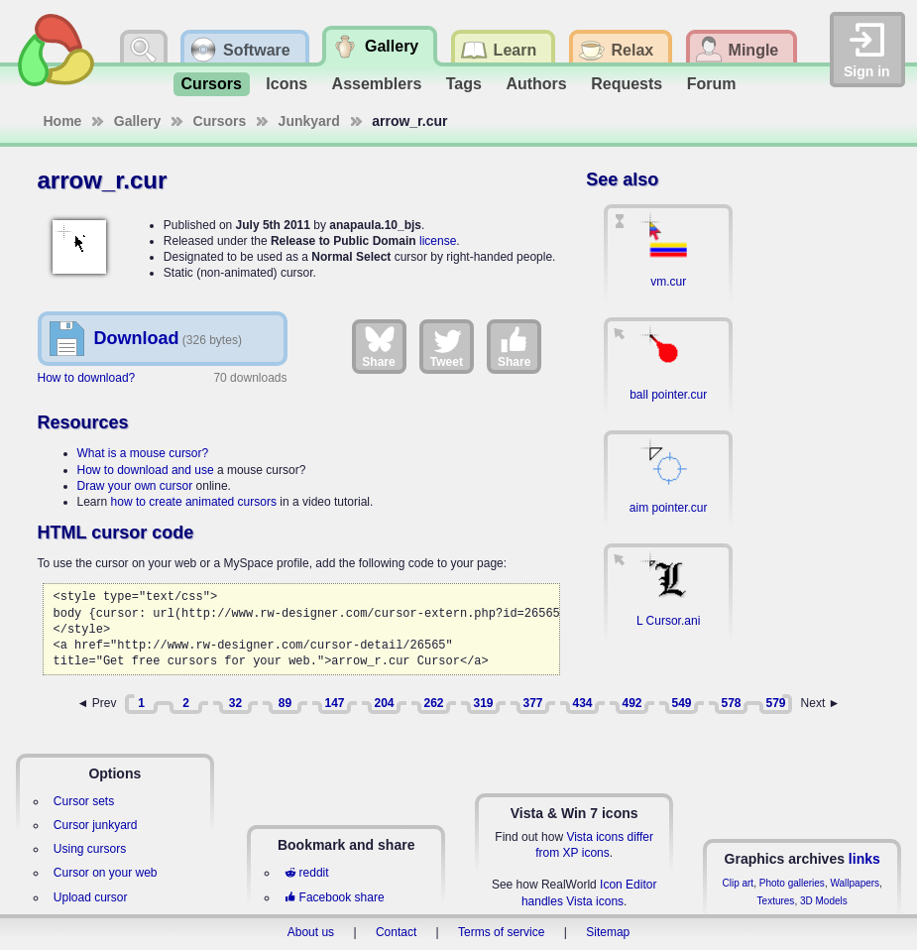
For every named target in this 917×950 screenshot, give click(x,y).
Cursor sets (84, 801)
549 (681, 703)
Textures (776, 900)
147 (334, 703)
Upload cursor (91, 897)
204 (384, 703)
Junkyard (309, 121)
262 (433, 703)
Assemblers (377, 83)
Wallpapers (854, 883)
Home (63, 121)
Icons (286, 83)
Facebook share (334, 897)
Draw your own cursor (135, 486)
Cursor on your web (106, 873)
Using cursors (90, 849)
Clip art (737, 883)
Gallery (137, 121)
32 (235, 703)
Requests (626, 83)
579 (775, 703)
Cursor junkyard (96, 825)
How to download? (87, 378)
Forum (712, 83)
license (437, 241)
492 (631, 703)
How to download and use (145, 470)
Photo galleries (792, 883)
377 (532, 703)
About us (310, 932)
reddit (306, 873)
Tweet (446, 346)
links (864, 859)
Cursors (211, 83)
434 (582, 703)
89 (285, 703)
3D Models (824, 900)
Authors (536, 83)
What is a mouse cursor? (143, 453)
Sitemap (608, 932)
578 (731, 703)
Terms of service (501, 932)
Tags (464, 83)
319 (483, 703)
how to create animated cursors (194, 502)
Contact (396, 932)
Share (378, 346)
